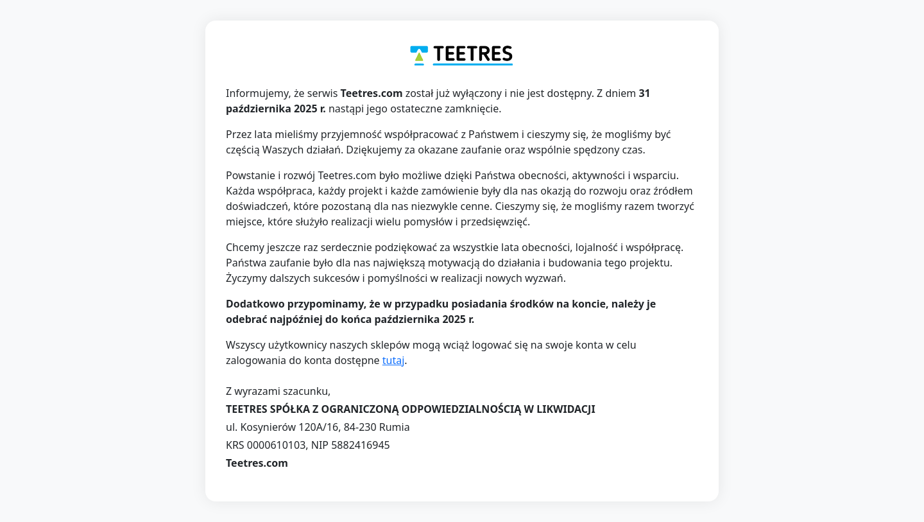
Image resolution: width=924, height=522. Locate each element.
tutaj (393, 360)
